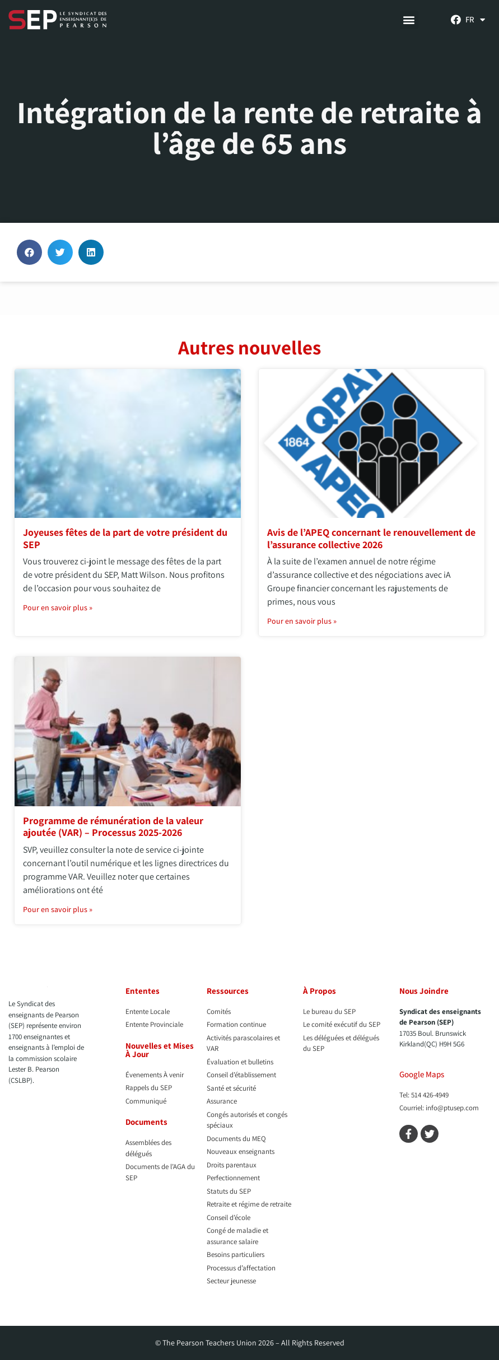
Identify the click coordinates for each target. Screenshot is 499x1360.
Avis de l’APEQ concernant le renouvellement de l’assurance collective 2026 (371, 538)
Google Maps (421, 1074)
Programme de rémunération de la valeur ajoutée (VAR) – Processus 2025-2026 (113, 826)
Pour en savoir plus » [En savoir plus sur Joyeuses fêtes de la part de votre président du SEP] (57, 607)
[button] (409, 20)
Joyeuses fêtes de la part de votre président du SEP (125, 538)
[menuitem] (475, 19)
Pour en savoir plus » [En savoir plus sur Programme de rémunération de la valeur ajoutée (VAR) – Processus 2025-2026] (57, 909)
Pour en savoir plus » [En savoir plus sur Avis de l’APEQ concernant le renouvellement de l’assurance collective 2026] (302, 621)
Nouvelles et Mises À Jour (159, 1049)
